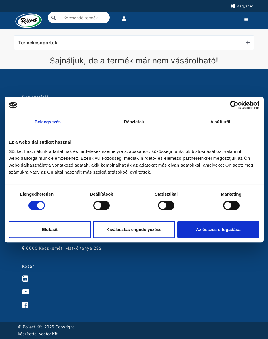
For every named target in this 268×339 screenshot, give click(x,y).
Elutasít (50, 229)
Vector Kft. (49, 334)
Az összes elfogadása (218, 229)
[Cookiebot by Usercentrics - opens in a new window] (234, 105)
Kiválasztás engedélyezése (134, 229)
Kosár (28, 266)
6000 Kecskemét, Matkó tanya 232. (62, 248)
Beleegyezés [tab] (48, 121)
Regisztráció (35, 97)
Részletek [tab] (134, 121)
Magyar (242, 6)
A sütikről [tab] (220, 121)
